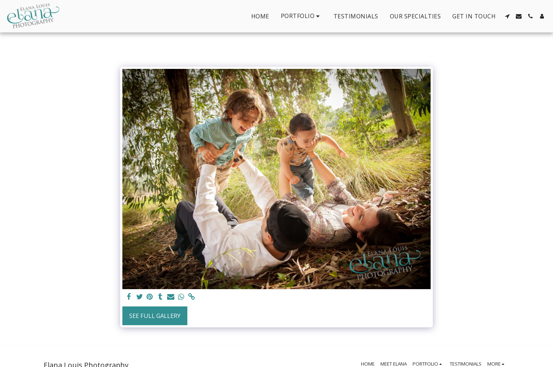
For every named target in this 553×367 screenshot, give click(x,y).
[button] (301, 16)
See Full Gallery (154, 315)
